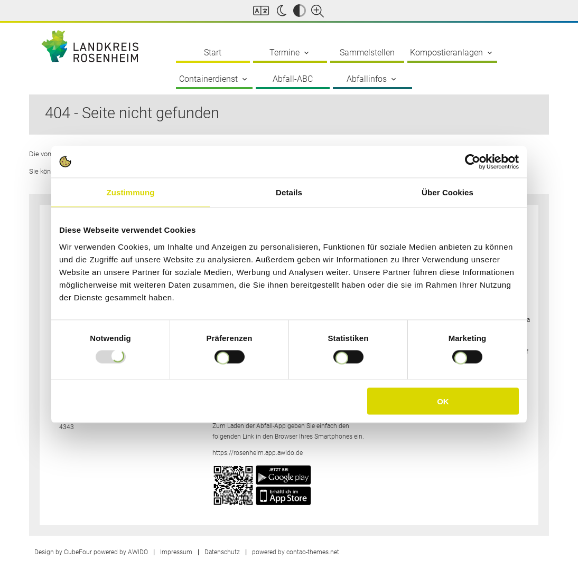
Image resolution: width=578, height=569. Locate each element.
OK (443, 400)
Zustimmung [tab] (131, 192)
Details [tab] (289, 192)
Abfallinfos (372, 79)
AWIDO (138, 552)
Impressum (176, 552)
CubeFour (78, 552)
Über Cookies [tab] (447, 192)
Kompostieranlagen (452, 53)
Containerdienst (214, 79)
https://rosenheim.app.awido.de (257, 453)
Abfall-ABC (293, 79)
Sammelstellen (367, 53)
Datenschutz (222, 552)
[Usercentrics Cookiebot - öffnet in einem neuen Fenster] (472, 162)
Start (212, 53)
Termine (290, 53)
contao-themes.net (312, 552)
